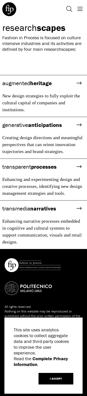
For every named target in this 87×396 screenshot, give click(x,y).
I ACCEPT (56, 378)
